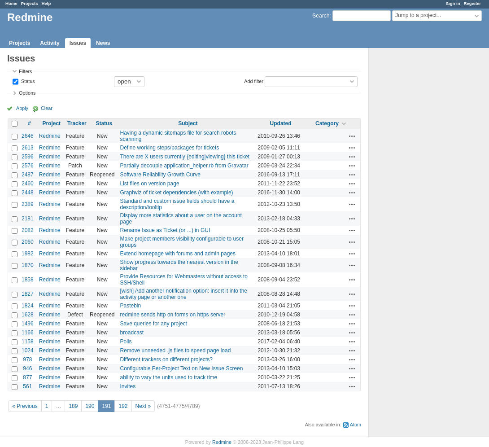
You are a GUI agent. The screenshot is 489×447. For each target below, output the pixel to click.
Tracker (77, 123)
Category (327, 123)
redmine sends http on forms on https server (172, 314)
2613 (28, 148)
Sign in (453, 3)
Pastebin (130, 305)
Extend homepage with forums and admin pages (178, 253)
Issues (78, 43)
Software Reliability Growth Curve (160, 174)
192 (122, 406)
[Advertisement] (414, 189)
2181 (28, 218)
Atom (355, 424)
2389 (28, 204)
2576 (28, 165)
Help (46, 3)
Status (27, 80)
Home (11, 3)
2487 (28, 174)
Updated (281, 123)
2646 (28, 136)
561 (27, 386)
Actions (352, 136)
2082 (28, 230)
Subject (187, 123)
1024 (28, 350)
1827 (28, 294)
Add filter (253, 80)
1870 (28, 265)
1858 (28, 279)
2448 (28, 192)
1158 (28, 341)
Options (27, 93)
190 (89, 406)
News (103, 43)
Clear (46, 108)
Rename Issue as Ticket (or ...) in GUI (165, 230)
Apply (22, 108)
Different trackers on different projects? (166, 359)
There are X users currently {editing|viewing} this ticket (184, 156)
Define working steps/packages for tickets (169, 148)
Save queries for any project (153, 323)
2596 (28, 156)
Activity (49, 43)
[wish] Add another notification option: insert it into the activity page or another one (183, 294)
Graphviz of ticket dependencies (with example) (176, 192)
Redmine (50, 136)
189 (73, 406)
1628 (28, 314)
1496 (28, 323)
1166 (28, 332)
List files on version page (149, 183)
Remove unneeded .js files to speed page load (175, 350)
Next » (143, 406)
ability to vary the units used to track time (168, 377)
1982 (28, 253)
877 (27, 377)
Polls (125, 341)
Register (472, 3)
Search (320, 16)
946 (27, 368)
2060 (28, 242)
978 (27, 359)
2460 (28, 183)
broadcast (132, 332)
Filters (25, 71)
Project (51, 123)
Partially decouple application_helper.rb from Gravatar (184, 165)
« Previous (25, 406)
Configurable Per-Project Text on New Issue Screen (181, 368)
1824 (28, 305)
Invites (127, 386)
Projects (29, 3)
